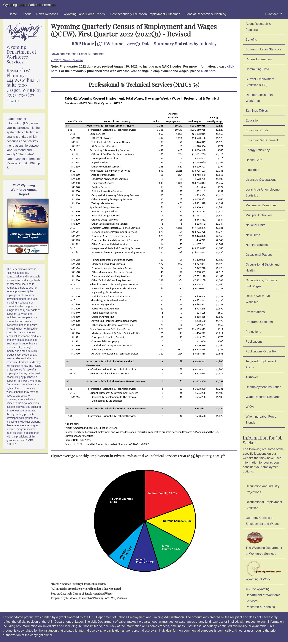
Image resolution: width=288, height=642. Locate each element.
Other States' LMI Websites (258, 299)
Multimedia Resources (261, 205)
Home (13, 14)
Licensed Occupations (261, 179)
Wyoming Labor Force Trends (84, 14)
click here (208, 71)
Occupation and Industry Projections (262, 489)
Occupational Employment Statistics (264, 505)
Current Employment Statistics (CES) (260, 82)
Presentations (255, 312)
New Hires (253, 235)
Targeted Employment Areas (261, 364)
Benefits (251, 39)
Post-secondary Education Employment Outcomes (145, 14)
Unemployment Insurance (263, 387)
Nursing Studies (257, 245)
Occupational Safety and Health (263, 267)
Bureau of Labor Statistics (263, 49)
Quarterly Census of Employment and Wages (262, 521)
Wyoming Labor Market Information (29, 5)
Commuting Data (257, 69)
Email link (13, 101)
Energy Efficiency (258, 150)
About (27, 14)
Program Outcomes (259, 322)
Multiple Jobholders (259, 215)
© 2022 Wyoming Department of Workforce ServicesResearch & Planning (263, 598)
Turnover (252, 377)
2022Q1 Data (138, 44)
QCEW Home (110, 44)
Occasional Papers (259, 254)
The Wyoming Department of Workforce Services (264, 543)
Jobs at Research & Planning (206, 14)
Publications (254, 341)
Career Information (259, 59)
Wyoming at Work (264, 571)
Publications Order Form (262, 351)
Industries (252, 170)
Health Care (254, 160)
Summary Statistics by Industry (185, 44)
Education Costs (257, 130)
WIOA (250, 406)
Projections (253, 331)
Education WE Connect (262, 140)
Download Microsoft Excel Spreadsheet (78, 54)
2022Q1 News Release (67, 60)
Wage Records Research (263, 397)
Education (252, 120)
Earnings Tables (257, 110)
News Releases (47, 14)
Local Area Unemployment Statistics (264, 192)
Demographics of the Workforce (260, 98)
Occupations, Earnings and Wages (261, 283)
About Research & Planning (258, 26)
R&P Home (83, 44)
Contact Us (273, 14)
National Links (255, 225)
